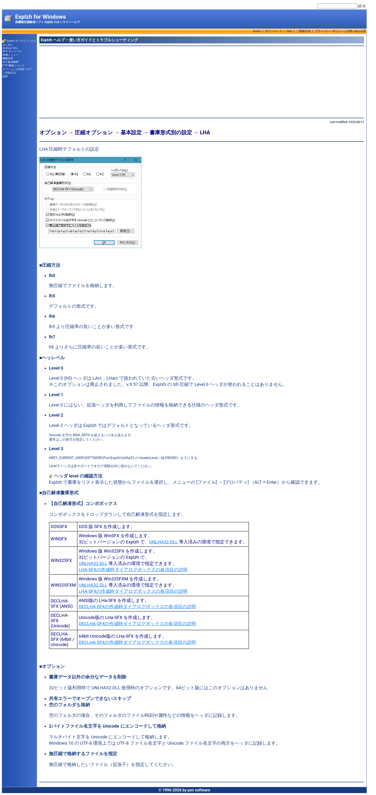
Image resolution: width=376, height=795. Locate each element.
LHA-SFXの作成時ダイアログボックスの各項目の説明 (133, 569)
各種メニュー (10, 54)
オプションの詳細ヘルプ (17, 69)
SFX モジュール (12, 51)
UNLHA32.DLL (163, 542)
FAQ (289, 31)
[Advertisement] (183, 81)
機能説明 (8, 58)
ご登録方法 (303, 31)
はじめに (8, 44)
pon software (199, 790)
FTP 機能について (13, 65)
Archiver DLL (10, 48)
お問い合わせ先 (356, 31)
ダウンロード (273, 31)
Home (257, 31)
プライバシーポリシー (329, 31)
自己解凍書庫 (10, 61)
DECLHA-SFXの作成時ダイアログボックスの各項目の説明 (137, 606)
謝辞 (5, 76)
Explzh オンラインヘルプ (21, 40)
